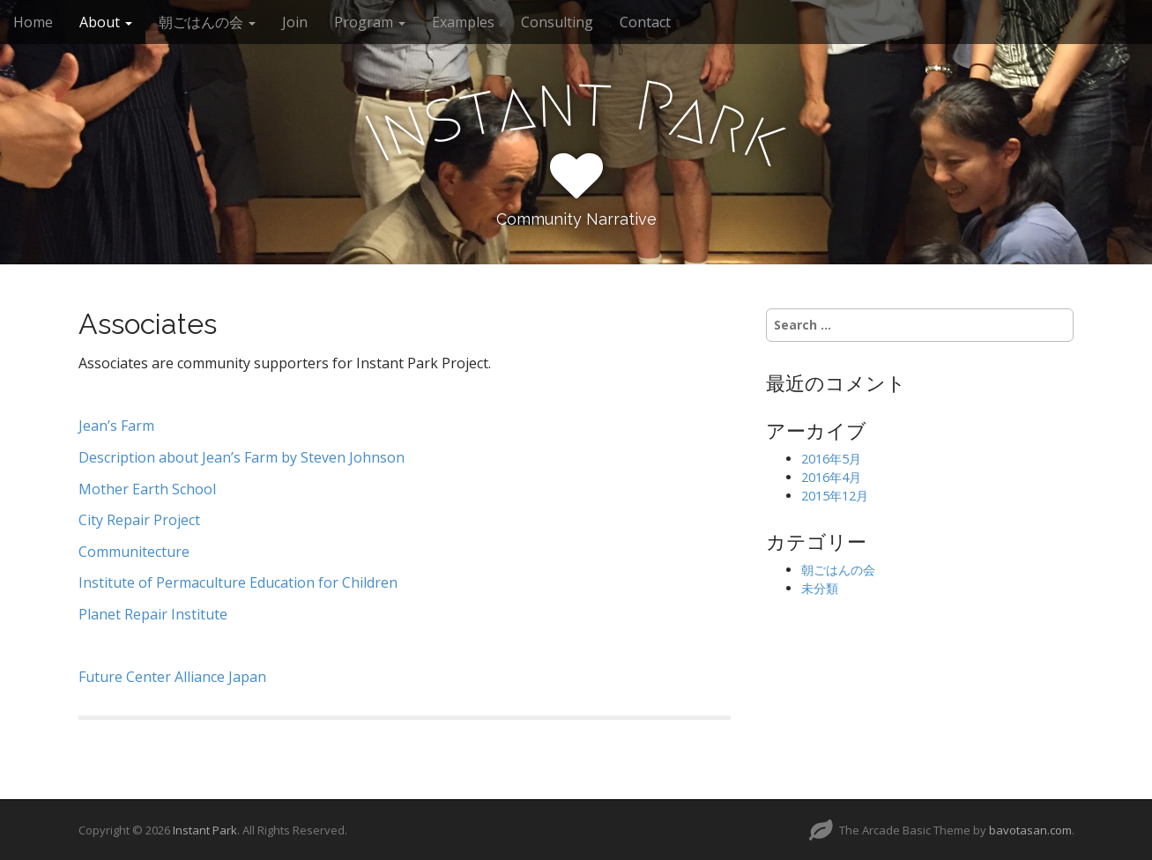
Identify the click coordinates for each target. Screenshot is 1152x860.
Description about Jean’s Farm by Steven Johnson (243, 457)
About (105, 22)
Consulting (557, 22)
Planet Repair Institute (152, 614)
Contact (645, 22)
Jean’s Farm (116, 425)
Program (369, 22)
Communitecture (134, 551)
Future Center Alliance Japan (172, 676)
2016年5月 (831, 458)
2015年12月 (834, 495)
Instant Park (205, 830)
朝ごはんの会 (207, 22)
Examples (463, 22)
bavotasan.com (1030, 830)
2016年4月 (831, 477)
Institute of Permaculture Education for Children (238, 582)
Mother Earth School (147, 489)
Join (295, 22)
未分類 (819, 588)
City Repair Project (139, 520)
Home (33, 22)
